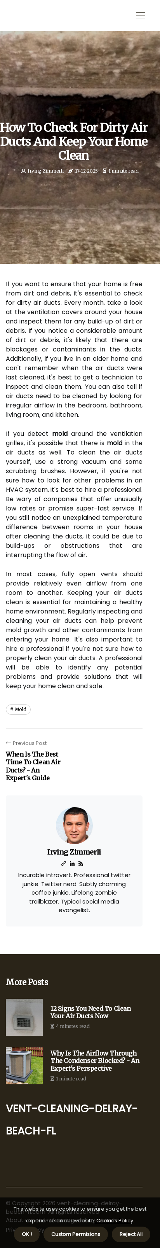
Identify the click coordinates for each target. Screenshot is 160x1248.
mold (20, 709)
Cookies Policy (114, 1220)
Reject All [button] (131, 1234)
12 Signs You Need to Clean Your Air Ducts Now (90, 1012)
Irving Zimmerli (46, 171)
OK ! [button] (27, 1234)
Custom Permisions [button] (75, 1234)
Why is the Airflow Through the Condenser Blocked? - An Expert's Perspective (94, 1061)
